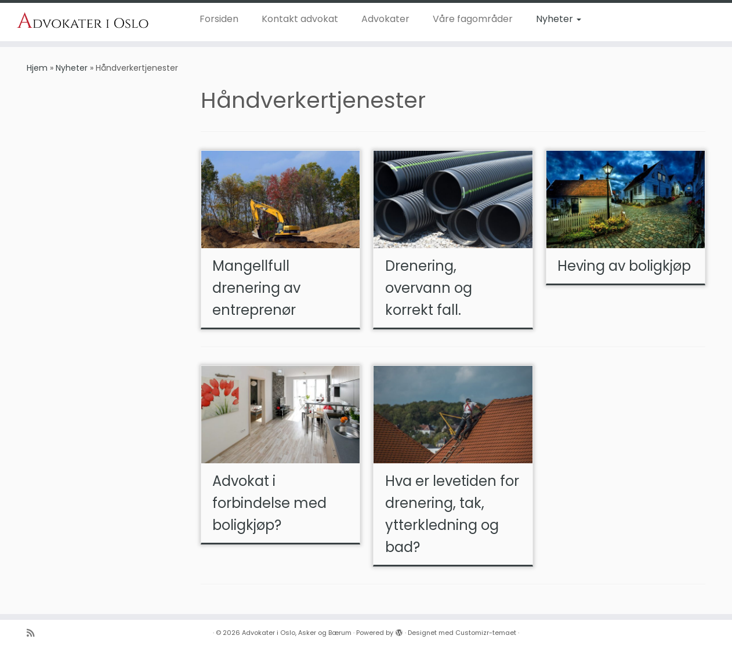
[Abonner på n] (34, 633)
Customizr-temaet (485, 632)
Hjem (37, 68)
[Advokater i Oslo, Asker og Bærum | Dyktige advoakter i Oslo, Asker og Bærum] (84, 21)
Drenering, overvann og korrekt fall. (428, 287)
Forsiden (219, 19)
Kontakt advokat (300, 19)
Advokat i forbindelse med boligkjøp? (269, 503)
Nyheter (558, 19)
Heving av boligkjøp (624, 265)
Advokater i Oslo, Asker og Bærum (296, 632)
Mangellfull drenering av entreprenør (256, 287)
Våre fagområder (473, 19)
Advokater (385, 19)
